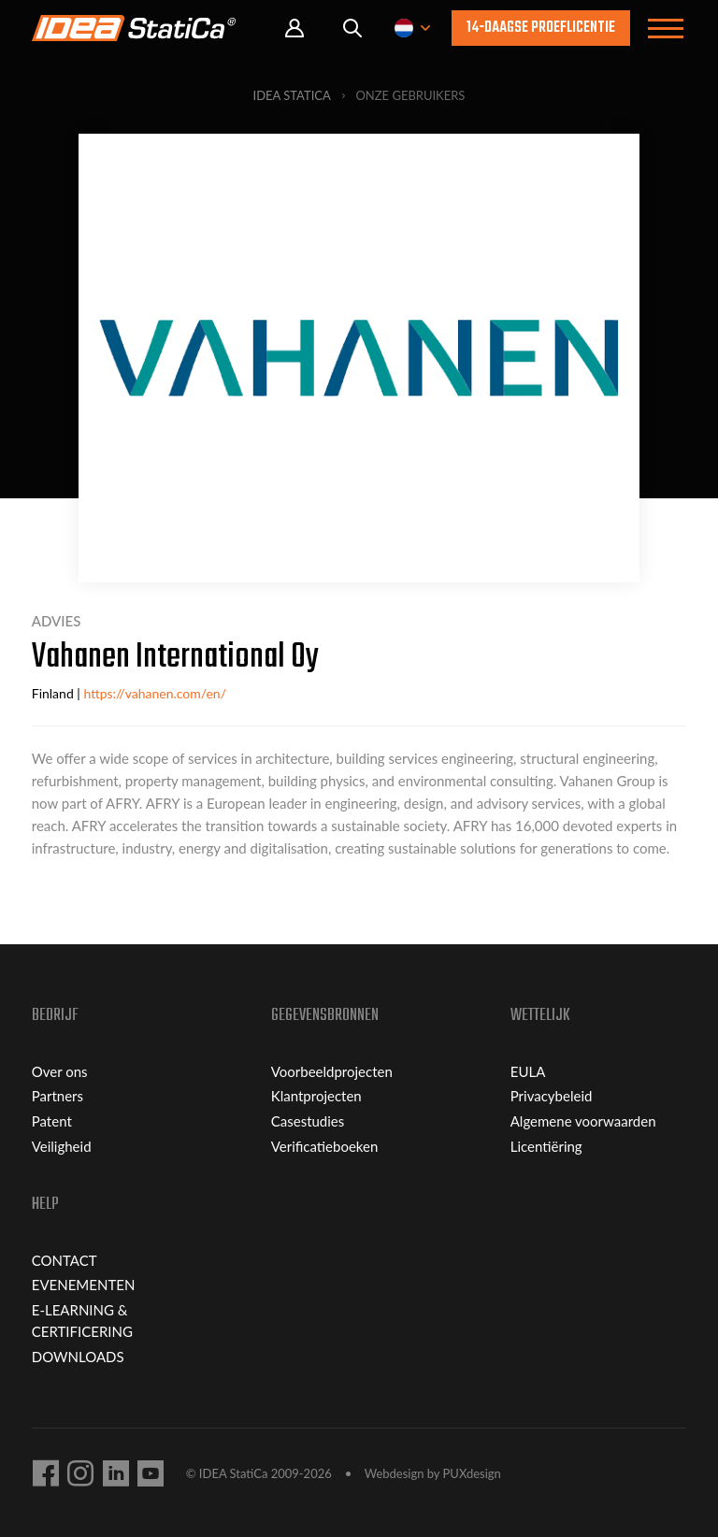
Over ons (60, 1071)
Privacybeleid (551, 1095)
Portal (294, 28)
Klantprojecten (316, 1095)
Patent (52, 1121)
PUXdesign (472, 1473)
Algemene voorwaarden (583, 1121)
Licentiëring (546, 1146)
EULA (528, 1071)
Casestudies (308, 1121)
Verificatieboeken (325, 1146)
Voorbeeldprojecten (332, 1071)
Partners (57, 1095)
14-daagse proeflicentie (541, 28)
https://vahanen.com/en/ (154, 693)
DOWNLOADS (78, 1356)
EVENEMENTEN (84, 1284)
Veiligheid (62, 1146)
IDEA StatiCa (292, 95)
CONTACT (64, 1260)
